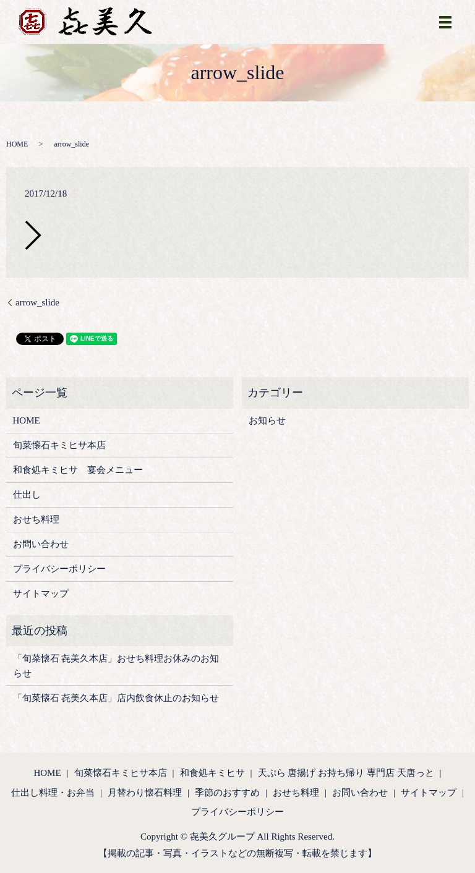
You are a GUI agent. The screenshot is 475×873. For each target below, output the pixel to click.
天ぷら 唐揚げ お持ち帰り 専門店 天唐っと (346, 773)
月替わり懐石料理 (145, 793)
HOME (17, 144)
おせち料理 (36, 519)
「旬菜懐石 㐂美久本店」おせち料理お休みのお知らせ (116, 666)
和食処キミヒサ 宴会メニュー (78, 470)
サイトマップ (41, 593)
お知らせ (267, 420)
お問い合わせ (41, 544)
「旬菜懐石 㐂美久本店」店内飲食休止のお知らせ (116, 698)
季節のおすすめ (227, 793)
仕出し (27, 495)
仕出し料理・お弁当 (53, 793)
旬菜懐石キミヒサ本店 (59, 445)
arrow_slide (37, 302)
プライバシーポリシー (59, 569)
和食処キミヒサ (212, 773)
